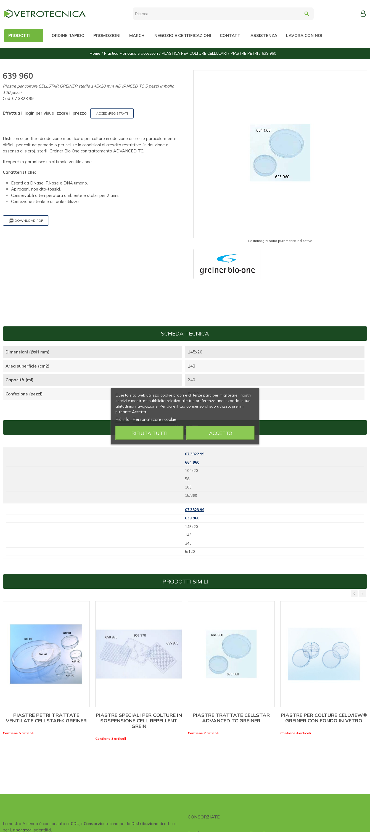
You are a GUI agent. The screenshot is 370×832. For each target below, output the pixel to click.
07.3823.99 (194, 510)
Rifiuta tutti (149, 433)
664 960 (192, 462)
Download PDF (26, 220)
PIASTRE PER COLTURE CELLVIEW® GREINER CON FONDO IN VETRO (324, 718)
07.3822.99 (194, 454)
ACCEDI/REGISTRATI (112, 113)
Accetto (220, 433)
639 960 (192, 518)
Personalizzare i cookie (154, 419)
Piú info (122, 419)
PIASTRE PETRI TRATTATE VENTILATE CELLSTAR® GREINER (46, 718)
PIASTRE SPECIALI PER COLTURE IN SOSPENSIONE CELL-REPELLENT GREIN (139, 720)
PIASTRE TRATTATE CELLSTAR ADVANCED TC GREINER (231, 718)
